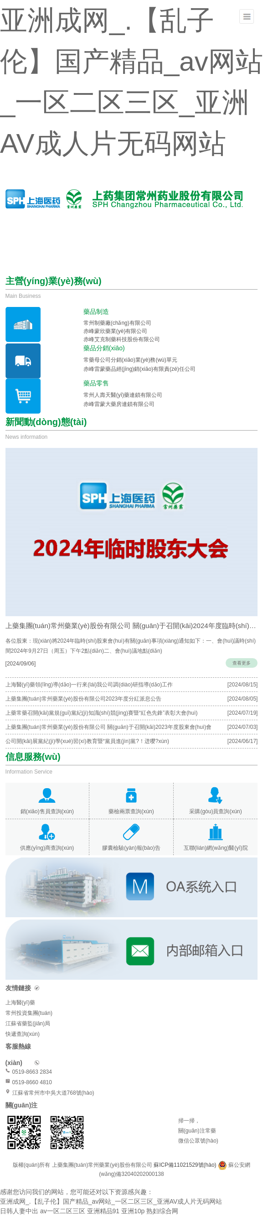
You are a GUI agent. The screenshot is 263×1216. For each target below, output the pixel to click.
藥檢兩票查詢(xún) (131, 811)
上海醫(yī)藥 (20, 1002)
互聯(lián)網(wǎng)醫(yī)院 (216, 848)
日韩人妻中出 (19, 1211)
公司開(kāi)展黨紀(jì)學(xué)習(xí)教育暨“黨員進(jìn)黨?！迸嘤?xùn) (87, 741)
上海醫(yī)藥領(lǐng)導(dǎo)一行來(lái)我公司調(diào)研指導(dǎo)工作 (89, 684)
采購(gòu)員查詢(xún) (215, 811)
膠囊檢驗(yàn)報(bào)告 (131, 848)
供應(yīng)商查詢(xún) (47, 848)
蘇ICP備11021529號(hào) (186, 1165)
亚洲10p (132, 1211)
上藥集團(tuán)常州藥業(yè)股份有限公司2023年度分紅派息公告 (83, 699)
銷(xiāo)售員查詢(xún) (47, 811)
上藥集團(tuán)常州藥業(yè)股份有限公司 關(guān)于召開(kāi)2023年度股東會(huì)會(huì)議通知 (108, 729)
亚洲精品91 (103, 1211)
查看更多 (241, 662)
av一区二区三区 (62, 1211)
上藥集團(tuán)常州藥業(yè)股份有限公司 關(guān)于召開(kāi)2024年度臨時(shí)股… (131, 625)
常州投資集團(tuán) (28, 1013)
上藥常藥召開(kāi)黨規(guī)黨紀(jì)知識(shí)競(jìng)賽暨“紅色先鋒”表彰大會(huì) (101, 713)
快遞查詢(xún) (22, 1034)
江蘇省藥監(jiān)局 (28, 1023)
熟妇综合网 (162, 1211)
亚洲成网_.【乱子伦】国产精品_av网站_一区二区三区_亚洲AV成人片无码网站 (111, 1201)
